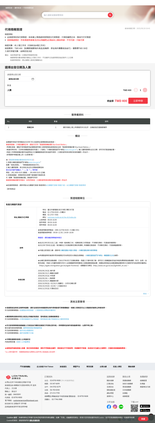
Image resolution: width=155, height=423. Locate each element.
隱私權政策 (111, 390)
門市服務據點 (25, 367)
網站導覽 (110, 393)
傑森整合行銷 (145, 387)
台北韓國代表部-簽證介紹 (55, 185)
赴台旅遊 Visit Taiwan (45, 367)
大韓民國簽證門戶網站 (93, 255)
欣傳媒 (142, 384)
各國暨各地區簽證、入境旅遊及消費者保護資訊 (38, 310)
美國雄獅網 (127, 380)
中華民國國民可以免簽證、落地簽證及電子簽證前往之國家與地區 (44, 319)
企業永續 (103, 367)
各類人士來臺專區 (23, 342)
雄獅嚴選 (143, 380)
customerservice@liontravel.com (25, 400)
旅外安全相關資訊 (27, 330)
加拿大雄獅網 (128, 384)
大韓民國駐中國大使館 (68, 250)
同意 (143, 418)
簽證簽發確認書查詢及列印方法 (21, 159)
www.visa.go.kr (70, 149)
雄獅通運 (126, 396)
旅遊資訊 (63, 367)
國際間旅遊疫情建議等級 (32, 328)
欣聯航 (125, 393)
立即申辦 (138, 100)
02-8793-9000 (17, 397)
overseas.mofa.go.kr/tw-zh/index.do (62, 217)
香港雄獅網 (127, 387)
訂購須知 (110, 384)
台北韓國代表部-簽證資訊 (76, 185)
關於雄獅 (110, 380)
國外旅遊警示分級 (27, 333)
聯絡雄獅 (131, 367)
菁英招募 (89, 367)
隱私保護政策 (34, 420)
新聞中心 (110, 396)
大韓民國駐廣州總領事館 (88, 250)
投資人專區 (117, 367)
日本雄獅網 (127, 390)
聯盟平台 (76, 367)
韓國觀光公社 (109, 255)
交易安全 (110, 387)
